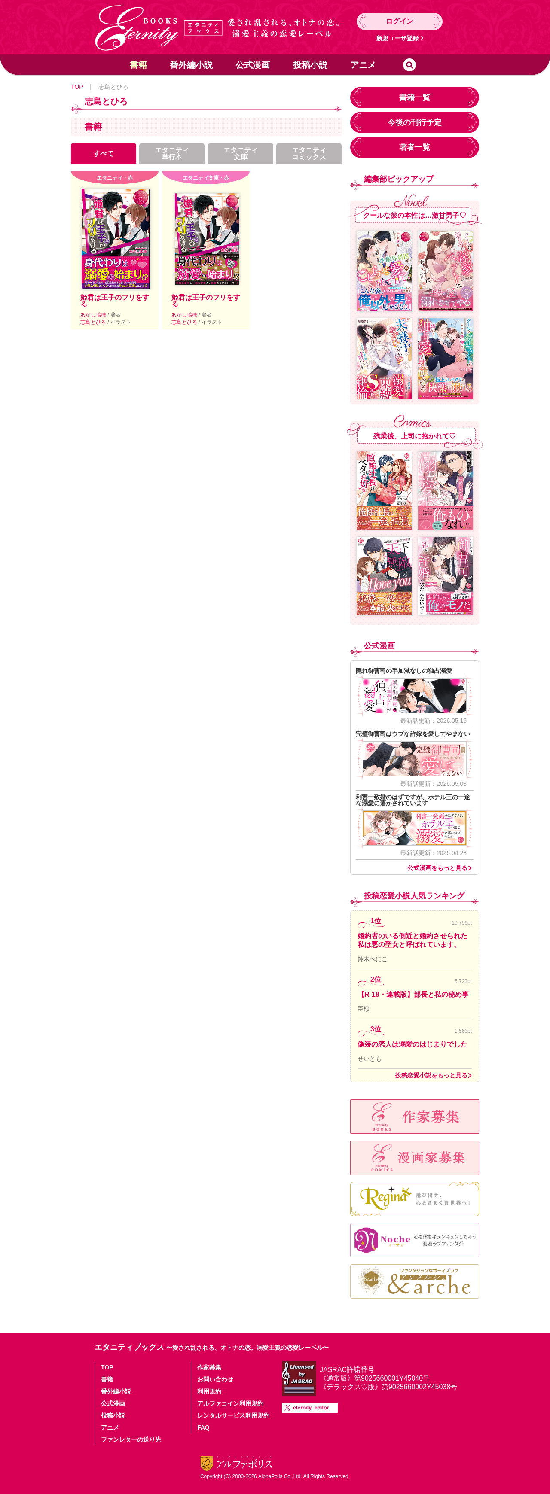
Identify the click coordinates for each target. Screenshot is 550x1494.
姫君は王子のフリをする (114, 301)
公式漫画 (252, 65)
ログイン (399, 21)
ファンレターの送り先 (131, 1439)
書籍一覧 (414, 97)
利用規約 (209, 1391)
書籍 (138, 65)
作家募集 (209, 1367)
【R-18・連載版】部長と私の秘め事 (413, 994)
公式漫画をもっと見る (437, 868)
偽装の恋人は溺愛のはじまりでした (413, 1044)
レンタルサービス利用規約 (233, 1415)
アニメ (363, 65)
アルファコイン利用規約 (230, 1403)
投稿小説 (310, 65)
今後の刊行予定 (415, 122)
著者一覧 (414, 147)
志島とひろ (93, 322)
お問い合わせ (215, 1379)
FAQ (203, 1427)
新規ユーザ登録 (397, 38)
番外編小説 (191, 65)
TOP (77, 86)
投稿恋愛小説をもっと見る (431, 1075)
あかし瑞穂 (93, 315)
